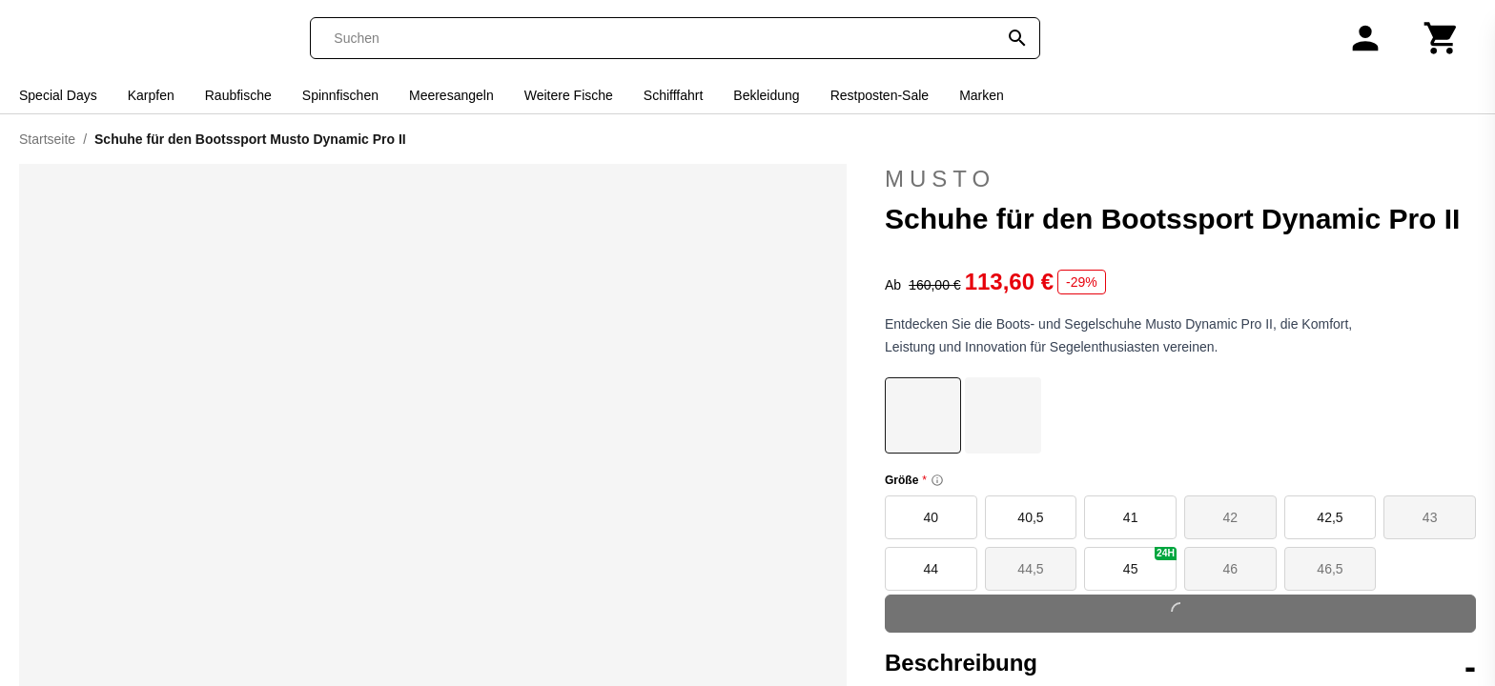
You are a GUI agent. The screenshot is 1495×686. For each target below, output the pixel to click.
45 (1150, 561)
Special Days (58, 95)
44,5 (1030, 568)
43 (1430, 517)
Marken (981, 95)
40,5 (1030, 517)
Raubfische (238, 95)
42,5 (1329, 517)
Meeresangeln (451, 95)
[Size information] (937, 480)
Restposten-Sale (880, 95)
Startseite (47, 139)
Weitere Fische (568, 95)
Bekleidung (766, 95)
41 (1130, 517)
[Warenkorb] (1442, 38)
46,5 (1329, 568)
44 (931, 568)
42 (1231, 517)
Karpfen (151, 95)
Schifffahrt (674, 95)
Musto (940, 179)
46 (1231, 568)
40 (931, 517)
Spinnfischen (340, 95)
